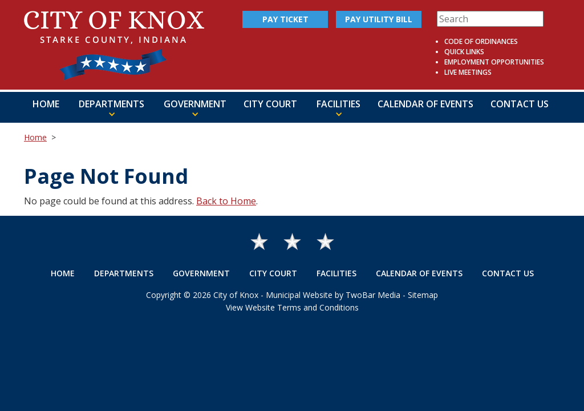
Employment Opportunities (494, 62)
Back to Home (226, 201)
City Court (270, 104)
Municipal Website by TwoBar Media (333, 294)
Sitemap (423, 294)
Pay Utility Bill (378, 19)
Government (201, 273)
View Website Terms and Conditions (292, 307)
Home (46, 104)
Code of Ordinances (481, 41)
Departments (123, 273)
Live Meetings (468, 72)
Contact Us (519, 104)
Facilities (336, 273)
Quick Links (464, 52)
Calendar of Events (425, 104)
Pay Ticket (285, 19)
